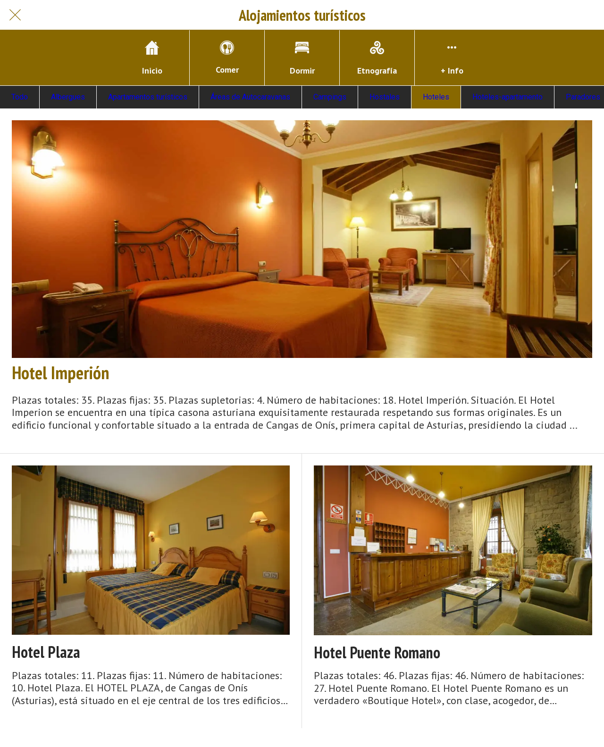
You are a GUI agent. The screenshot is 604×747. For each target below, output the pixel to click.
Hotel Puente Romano (377, 652)
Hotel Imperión (60, 372)
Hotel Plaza (46, 652)
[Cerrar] (15, 15)
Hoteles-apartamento (507, 96)
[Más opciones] (452, 57)
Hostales (384, 96)
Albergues (68, 96)
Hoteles (436, 96)
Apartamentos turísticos (147, 96)
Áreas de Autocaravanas (250, 96)
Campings (329, 96)
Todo (19, 96)
